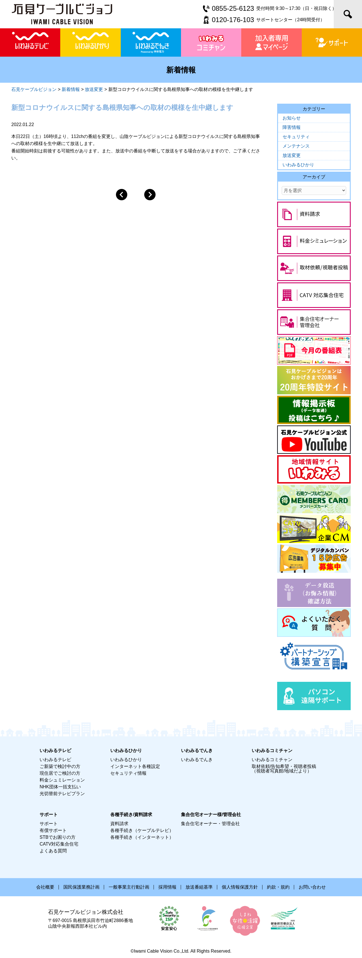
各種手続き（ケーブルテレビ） (142, 830)
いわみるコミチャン (272, 759)
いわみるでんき (197, 759)
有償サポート (53, 830)
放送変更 (292, 155)
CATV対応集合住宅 (59, 844)
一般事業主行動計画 (129, 887)
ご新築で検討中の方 (60, 766)
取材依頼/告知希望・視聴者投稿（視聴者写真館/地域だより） (284, 768)
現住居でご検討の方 (60, 773)
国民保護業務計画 (81, 887)
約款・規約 (278, 887)
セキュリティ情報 (128, 773)
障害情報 (292, 127)
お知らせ (292, 118)
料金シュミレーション (62, 780)
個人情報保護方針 (240, 887)
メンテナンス (296, 146)
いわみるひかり (298, 164)
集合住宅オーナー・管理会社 (210, 823)
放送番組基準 (199, 887)
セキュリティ (296, 136)
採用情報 (167, 887)
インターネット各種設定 (135, 766)
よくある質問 (53, 850)
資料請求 (119, 823)
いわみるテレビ (55, 759)
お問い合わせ (312, 887)
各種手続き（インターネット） (142, 837)
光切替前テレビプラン (62, 793)
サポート (49, 823)
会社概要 (45, 887)
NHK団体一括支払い (60, 786)
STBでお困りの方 (58, 837)
